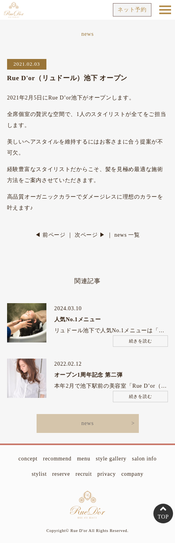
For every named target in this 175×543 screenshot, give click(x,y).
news (87, 423)
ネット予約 (132, 10)
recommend (57, 459)
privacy (107, 474)
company (132, 474)
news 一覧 (127, 235)
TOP (163, 517)
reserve (61, 474)
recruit (84, 474)
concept (27, 459)
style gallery (111, 459)
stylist (38, 474)
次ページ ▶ (90, 235)
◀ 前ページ (50, 235)
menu (83, 459)
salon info (144, 459)
